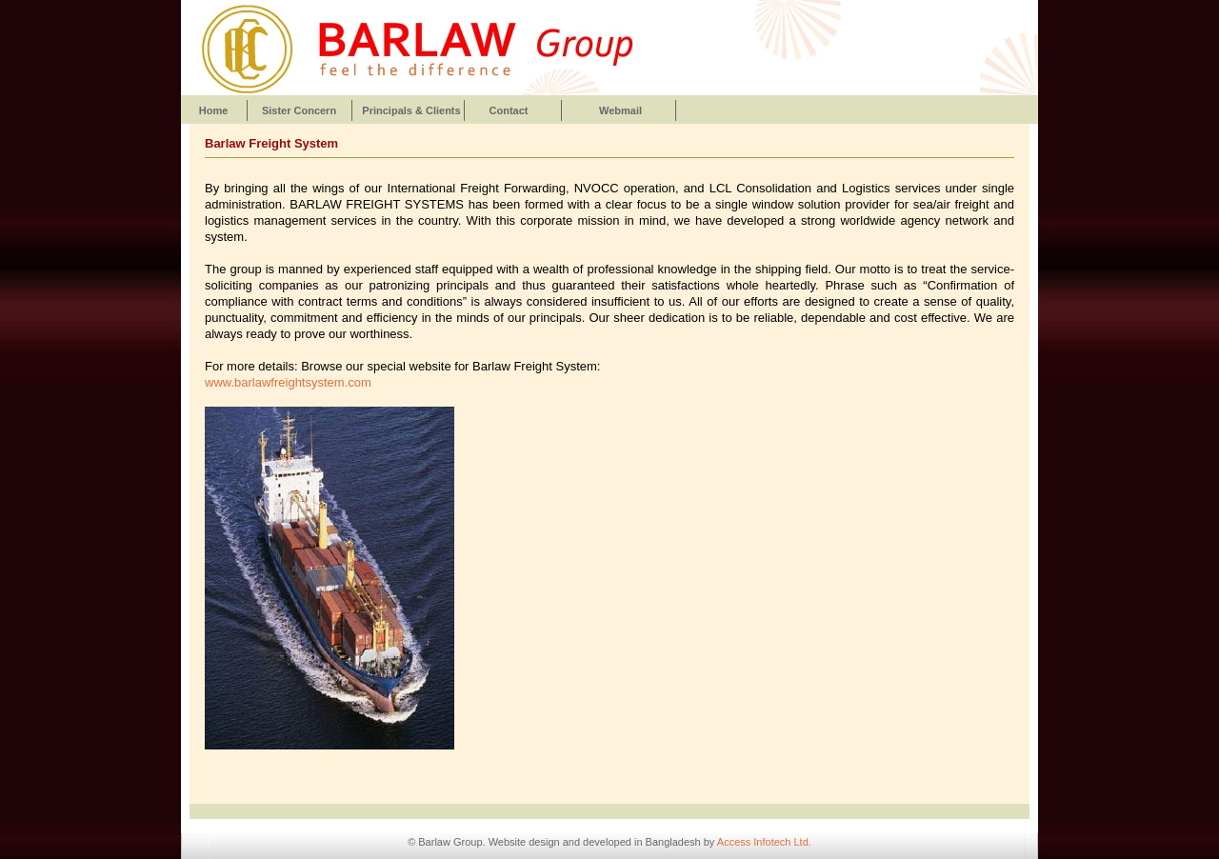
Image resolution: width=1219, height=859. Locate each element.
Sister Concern (299, 110)
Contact (509, 110)
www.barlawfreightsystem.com (288, 382)
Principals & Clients (411, 110)
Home (214, 110)
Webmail (620, 110)
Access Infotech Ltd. (764, 842)
